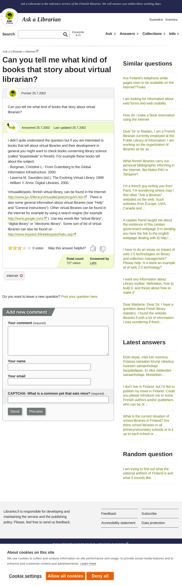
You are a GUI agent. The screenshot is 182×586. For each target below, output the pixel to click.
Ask (108, 34)
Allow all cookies (65, 576)
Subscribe (149, 513)
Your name (17, 361)
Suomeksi (156, 19)
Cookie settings (25, 576)
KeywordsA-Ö (78, 34)
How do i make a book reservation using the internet (149, 117)
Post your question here (79, 296)
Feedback (108, 513)
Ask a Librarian (12, 51)
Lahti (93, 263)
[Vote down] (102, 249)
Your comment (20, 323)
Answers (127, 34)
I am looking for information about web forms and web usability (148, 101)
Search (8, 34)
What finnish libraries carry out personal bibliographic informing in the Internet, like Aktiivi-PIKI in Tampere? (148, 167)
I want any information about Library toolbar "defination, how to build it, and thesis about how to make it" (148, 285)
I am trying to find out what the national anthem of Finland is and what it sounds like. (148, 473)
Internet (30, 51)
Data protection (153, 523)
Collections (152, 34)
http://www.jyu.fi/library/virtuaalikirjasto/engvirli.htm (45, 197)
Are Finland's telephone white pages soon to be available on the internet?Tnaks (148, 82)
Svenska (171, 19)
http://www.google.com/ (25, 218)
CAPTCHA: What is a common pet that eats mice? (49, 393)
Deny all (101, 576)
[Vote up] (93, 248)
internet (12, 276)
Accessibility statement (118, 523)
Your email (16, 376)
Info (172, 34)
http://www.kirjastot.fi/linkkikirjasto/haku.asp (40, 234)
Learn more (88, 564)
